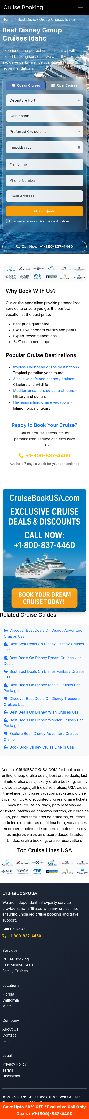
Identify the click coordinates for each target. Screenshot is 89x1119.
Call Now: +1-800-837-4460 (44, 246)
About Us (10, 1029)
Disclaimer (11, 1076)
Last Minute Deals (17, 965)
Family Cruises (15, 971)
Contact (9, 1035)
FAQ (5, 1041)
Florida (8, 994)
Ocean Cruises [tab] (25, 85)
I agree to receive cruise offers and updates (41, 221)
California (10, 1000)
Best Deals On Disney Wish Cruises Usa (41, 712)
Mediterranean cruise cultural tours (43, 390)
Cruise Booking (15, 959)
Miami (7, 1006)
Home (7, 19)
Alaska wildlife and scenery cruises (43, 378)
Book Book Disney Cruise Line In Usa (39, 747)
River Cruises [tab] (64, 85)
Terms (7, 1070)
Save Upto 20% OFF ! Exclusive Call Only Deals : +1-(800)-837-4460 (44, 1110)
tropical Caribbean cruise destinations (46, 367)
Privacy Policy (14, 1064)
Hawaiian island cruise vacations (41, 402)
